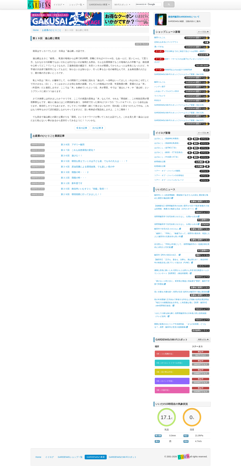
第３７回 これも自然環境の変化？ (78, 150)
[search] (148, 4)
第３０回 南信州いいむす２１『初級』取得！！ (84, 189)
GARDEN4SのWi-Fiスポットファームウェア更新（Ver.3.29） (179, 105)
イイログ (58, 4)
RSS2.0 (157, 100)
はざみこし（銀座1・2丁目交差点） (169, 152)
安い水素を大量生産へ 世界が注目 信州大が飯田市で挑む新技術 (180, 292)
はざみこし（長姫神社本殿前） (167, 138)
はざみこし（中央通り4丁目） (166, 157)
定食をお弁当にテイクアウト (166, 42)
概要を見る (203, 339)
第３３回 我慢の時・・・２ (75, 172)
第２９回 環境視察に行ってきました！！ (81, 194)
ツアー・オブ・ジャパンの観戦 (167, 171)
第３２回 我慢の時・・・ (74, 177)
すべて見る (203, 32)
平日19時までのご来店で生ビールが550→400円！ (185, 51)
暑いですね (159, 47)
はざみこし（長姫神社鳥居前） (167, 143)
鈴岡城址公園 (159, 161)
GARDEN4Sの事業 (99, 4)
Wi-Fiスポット (122, 4)
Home (36, 30)
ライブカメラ (159, 96)
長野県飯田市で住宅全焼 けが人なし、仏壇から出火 (175, 216)
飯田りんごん (159, 37)
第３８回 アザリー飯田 (73, 144)
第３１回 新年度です (71, 183)
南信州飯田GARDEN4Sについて (184, 17)
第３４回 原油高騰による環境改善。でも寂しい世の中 (88, 166)
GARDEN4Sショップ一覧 (70, 457)
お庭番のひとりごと (51, 30)
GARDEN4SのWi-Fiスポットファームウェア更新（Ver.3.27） (179, 120)
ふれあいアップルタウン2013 (166, 91)
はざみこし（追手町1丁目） (166, 148)
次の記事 (97, 128)
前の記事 (81, 128)
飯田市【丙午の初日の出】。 (166, 255)
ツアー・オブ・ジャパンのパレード (169, 180)
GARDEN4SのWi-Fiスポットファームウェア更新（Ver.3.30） (179, 74)
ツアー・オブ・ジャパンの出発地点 (169, 175)
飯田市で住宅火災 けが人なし (166, 229)
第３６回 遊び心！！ (71, 155)
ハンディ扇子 (159, 87)
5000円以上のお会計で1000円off (178, 70)
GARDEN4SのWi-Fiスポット (122, 457)
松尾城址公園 (159, 166)
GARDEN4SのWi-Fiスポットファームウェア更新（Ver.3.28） (179, 113)
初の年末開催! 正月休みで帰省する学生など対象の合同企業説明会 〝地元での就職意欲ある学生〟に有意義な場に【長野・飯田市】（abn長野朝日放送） (181, 302)
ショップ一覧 (76, 4)
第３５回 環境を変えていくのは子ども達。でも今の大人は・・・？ (94, 161)
